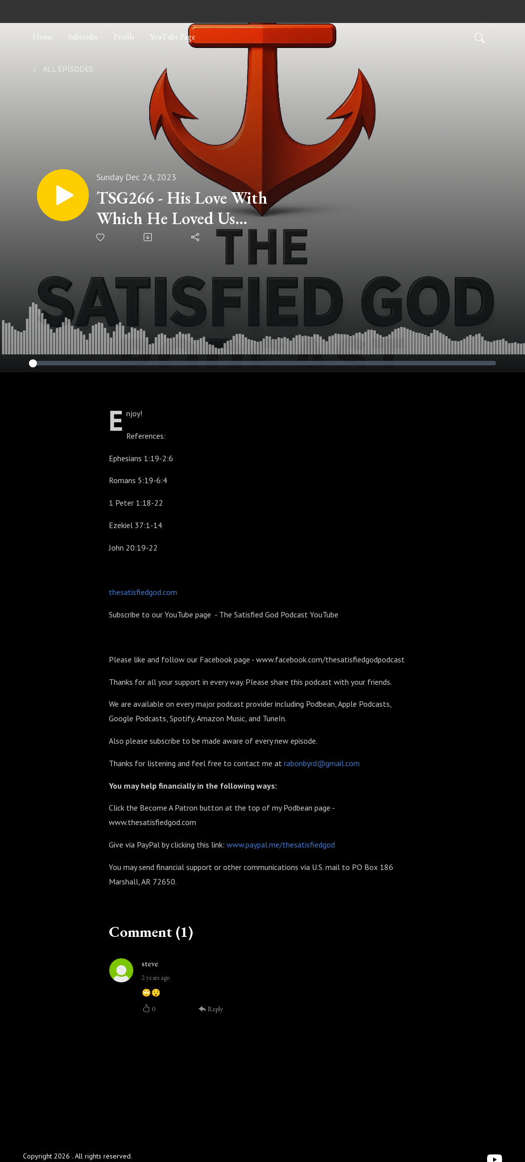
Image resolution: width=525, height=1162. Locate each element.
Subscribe (83, 36)
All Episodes (62, 69)
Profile (124, 36)
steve (150, 963)
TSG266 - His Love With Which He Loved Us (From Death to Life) (181, 208)
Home (43, 36)
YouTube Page (172, 36)
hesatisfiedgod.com (144, 592)
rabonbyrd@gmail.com (322, 763)
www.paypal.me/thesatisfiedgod (281, 845)
